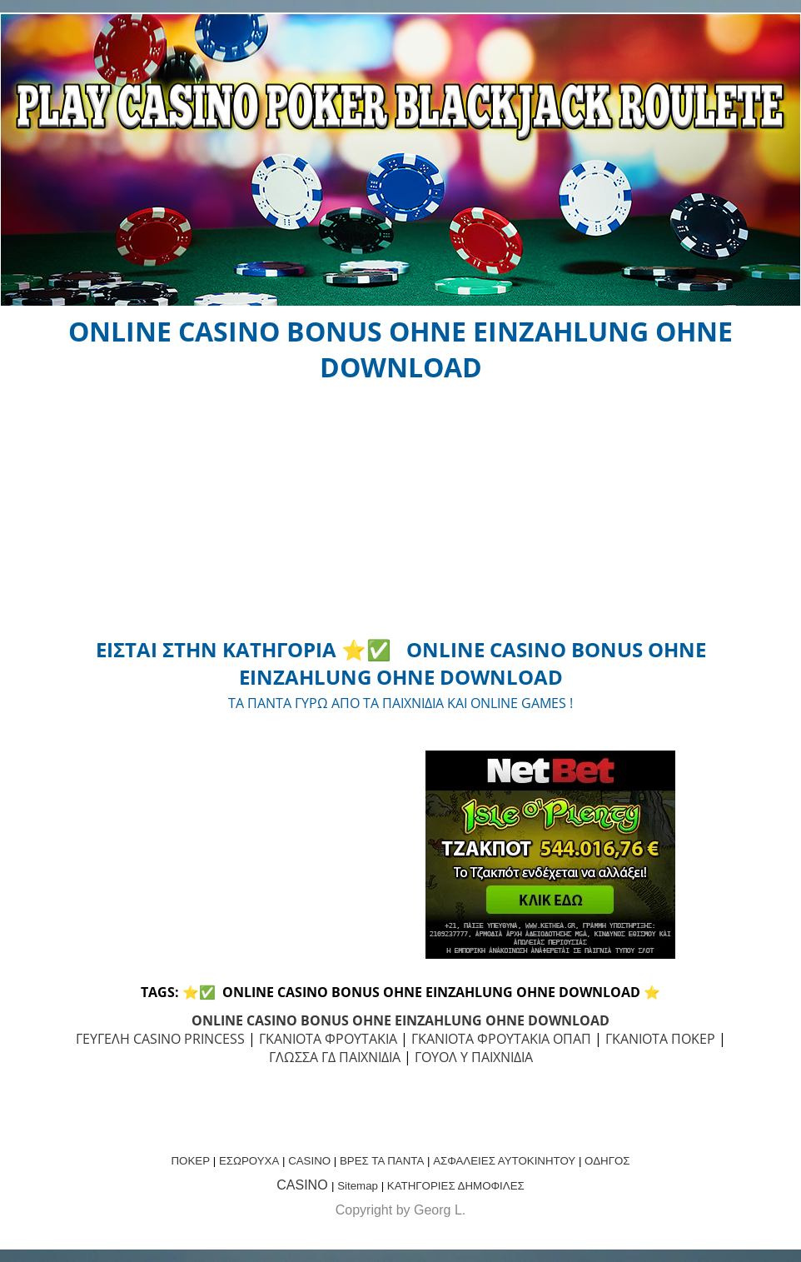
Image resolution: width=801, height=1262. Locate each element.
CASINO (309, 1161)
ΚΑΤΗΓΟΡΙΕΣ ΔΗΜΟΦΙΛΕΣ (456, 1186)
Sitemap (357, 1186)
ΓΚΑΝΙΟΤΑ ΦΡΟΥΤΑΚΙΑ (328, 1039)
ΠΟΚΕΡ (190, 1161)
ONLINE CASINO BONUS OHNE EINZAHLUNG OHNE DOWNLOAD (400, 1020)
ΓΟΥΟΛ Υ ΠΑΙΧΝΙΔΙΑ (474, 1057)
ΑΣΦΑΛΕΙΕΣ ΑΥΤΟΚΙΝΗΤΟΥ (504, 1161)
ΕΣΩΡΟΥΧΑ (249, 1161)
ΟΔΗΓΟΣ (607, 1161)
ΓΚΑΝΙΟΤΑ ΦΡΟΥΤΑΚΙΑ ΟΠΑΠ (501, 1039)
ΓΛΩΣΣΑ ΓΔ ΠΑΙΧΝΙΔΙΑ (334, 1057)
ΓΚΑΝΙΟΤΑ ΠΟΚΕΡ (660, 1039)
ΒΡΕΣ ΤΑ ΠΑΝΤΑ (382, 1161)
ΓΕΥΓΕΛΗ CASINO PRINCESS (160, 1039)
